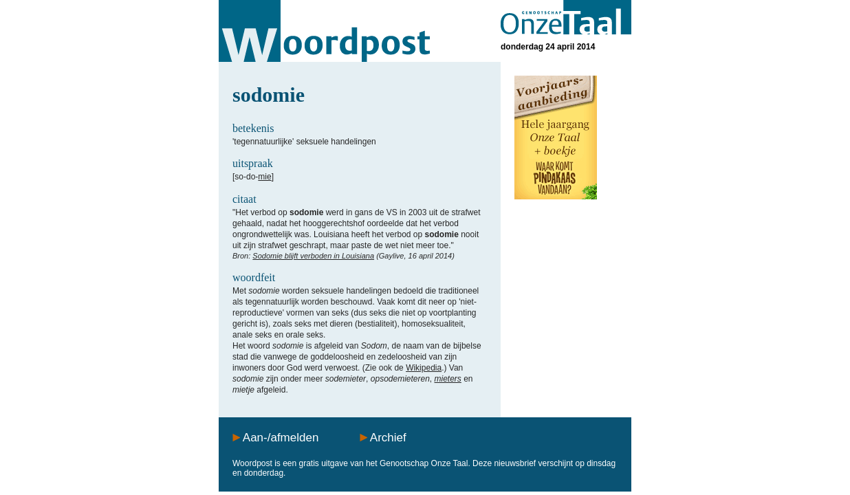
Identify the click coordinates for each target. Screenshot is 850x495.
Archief (388, 437)
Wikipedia (424, 368)
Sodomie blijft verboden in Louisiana (313, 256)
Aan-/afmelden (281, 437)
